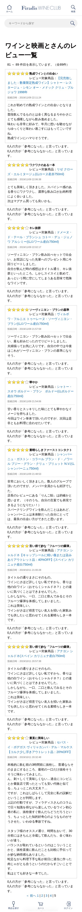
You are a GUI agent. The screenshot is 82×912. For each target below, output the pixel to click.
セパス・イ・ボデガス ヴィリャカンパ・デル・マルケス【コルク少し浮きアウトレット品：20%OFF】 (40, 747)
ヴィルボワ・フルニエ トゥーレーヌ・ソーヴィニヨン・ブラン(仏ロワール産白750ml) (40, 318)
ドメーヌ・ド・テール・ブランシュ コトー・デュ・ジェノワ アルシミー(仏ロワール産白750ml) (40, 237)
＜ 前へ (31, 895)
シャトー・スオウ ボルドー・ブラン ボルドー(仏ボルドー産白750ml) (40, 391)
